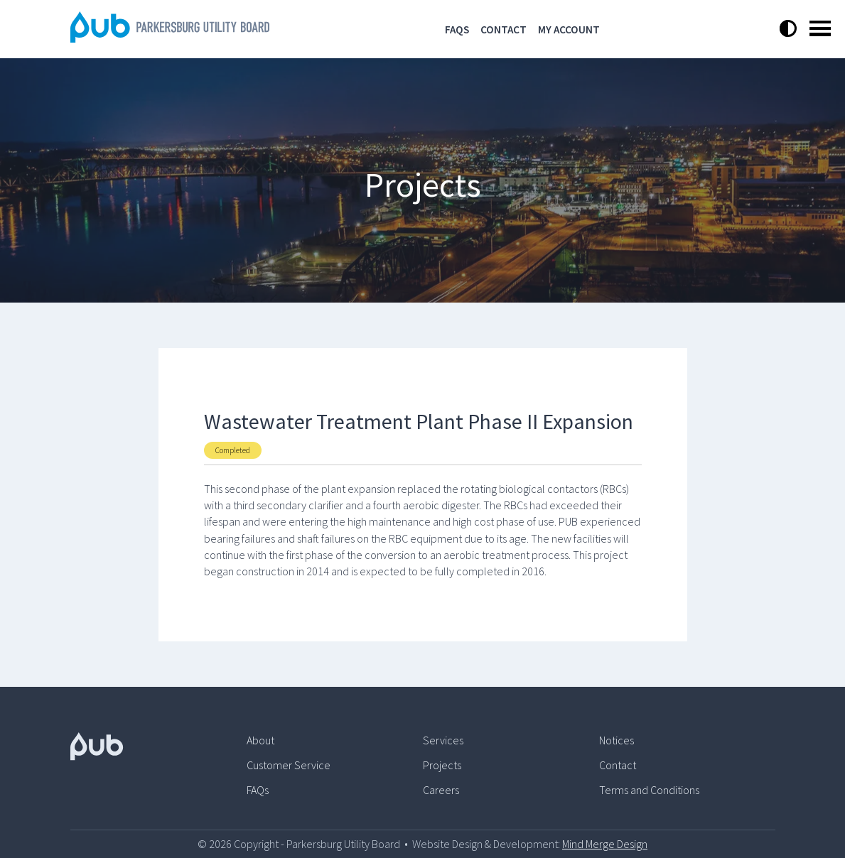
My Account (569, 29)
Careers (441, 790)
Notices (616, 740)
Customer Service (288, 765)
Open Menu (820, 28)
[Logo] (169, 38)
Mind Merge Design (604, 844)
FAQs (457, 29)
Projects (442, 765)
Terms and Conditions (649, 790)
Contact (503, 29)
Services (443, 740)
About (260, 740)
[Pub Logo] (158, 746)
